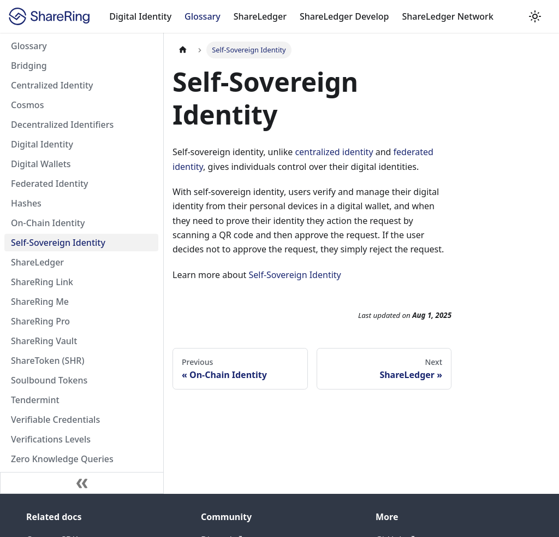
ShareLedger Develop (344, 16)
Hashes (26, 203)
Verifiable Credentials (55, 420)
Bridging (29, 66)
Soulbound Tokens (49, 380)
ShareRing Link (42, 282)
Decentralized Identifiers (62, 125)
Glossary (203, 16)
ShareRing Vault (44, 341)
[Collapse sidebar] (82, 483)
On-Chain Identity (48, 223)
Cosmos (27, 105)
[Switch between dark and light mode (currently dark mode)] (535, 16)
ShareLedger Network (447, 16)
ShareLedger (260, 16)
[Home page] (183, 50)
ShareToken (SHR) (47, 361)
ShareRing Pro (40, 321)
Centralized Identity (52, 85)
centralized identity (334, 152)
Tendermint (35, 400)
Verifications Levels (51, 439)
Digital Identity (140, 16)
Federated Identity (49, 184)
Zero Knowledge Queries (62, 459)
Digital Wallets (41, 164)
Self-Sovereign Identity (58, 243)
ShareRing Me (40, 302)
